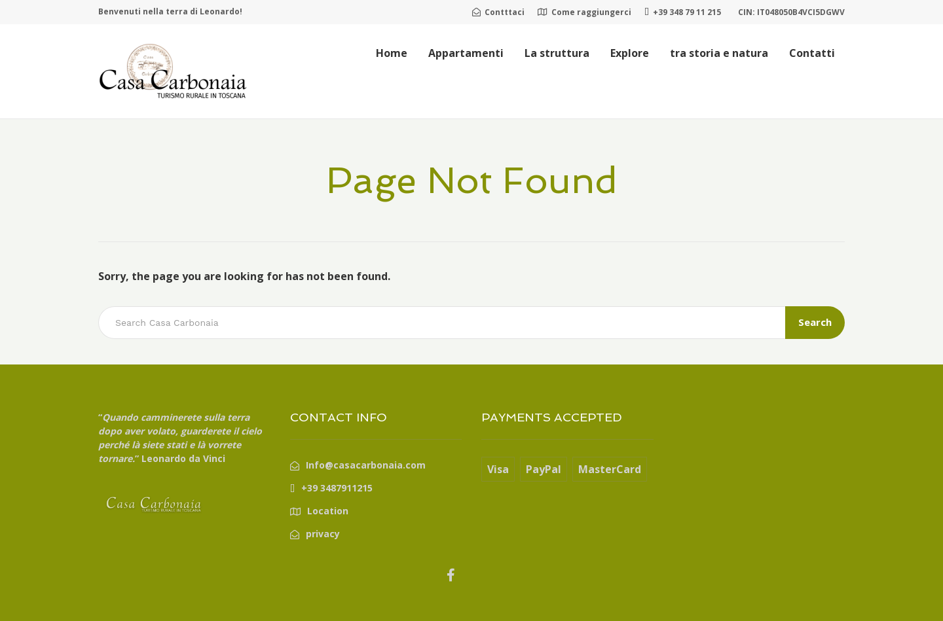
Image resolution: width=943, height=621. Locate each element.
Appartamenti (466, 53)
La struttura (557, 53)
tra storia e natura (719, 53)
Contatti (812, 53)
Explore (629, 53)
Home (391, 53)
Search (815, 321)
